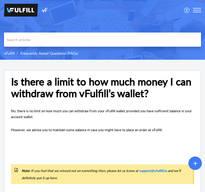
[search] (102, 40)
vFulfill (9, 53)
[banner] (102, 30)
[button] (187, 10)
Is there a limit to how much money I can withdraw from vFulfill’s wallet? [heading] (101, 87)
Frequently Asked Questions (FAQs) (49, 53)
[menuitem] (187, 10)
